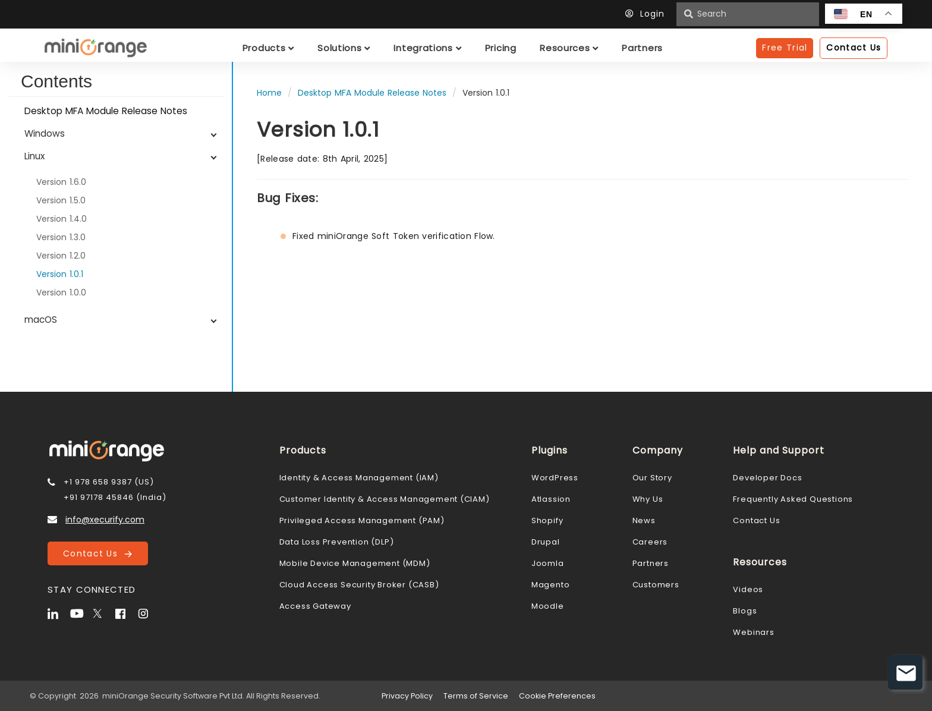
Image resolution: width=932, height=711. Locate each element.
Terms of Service (475, 696)
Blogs (745, 610)
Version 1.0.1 (59, 274)
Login (647, 14)
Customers (655, 584)
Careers (650, 542)
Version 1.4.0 (61, 219)
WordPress (554, 477)
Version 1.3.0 (61, 237)
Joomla (547, 563)
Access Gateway (315, 606)
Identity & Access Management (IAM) (359, 477)
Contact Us (97, 553)
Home (269, 93)
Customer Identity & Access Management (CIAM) (384, 499)
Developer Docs (767, 477)
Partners (650, 563)
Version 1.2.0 (61, 256)
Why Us (647, 499)
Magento (550, 584)
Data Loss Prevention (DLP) (336, 542)
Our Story (652, 477)
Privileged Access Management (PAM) (362, 520)
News (644, 520)
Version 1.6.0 (61, 182)
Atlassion (551, 499)
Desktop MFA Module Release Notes (105, 111)
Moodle (547, 606)
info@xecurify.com (104, 520)
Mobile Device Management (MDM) (354, 563)
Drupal (545, 542)
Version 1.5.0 (61, 200)
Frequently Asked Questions (793, 499)
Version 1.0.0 (61, 292)
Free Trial (784, 48)
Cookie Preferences (557, 696)
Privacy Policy (407, 696)
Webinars (753, 632)
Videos (748, 589)
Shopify (547, 520)
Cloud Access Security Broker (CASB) (359, 584)
